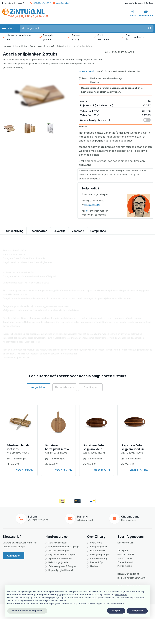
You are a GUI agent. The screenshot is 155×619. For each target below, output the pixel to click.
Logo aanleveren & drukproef (62, 554)
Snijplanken (61, 46)
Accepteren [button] (137, 610)
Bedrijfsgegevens (98, 546)
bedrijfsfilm (138, 37)
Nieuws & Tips (97, 562)
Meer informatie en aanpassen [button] (27, 610)
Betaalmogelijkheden (58, 562)
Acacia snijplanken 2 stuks (80, 46)
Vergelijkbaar (39, 387)
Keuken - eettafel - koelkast (42, 46)
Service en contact (57, 542)
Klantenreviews (97, 550)
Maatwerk (95, 566)
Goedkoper (90, 387)
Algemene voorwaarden (60, 558)
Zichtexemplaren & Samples (62, 566)
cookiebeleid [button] (121, 594)
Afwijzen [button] (116, 610)
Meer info (94, 82)
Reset (85, 78)
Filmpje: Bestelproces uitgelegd (63, 546)
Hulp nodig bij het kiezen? (60, 570)
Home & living (21, 46)
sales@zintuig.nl (61, 3)
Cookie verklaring (98, 558)
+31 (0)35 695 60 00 (40, 3)
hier (87, 211)
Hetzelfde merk (64, 387)
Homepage (7, 46)
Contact (149, 3)
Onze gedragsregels (99, 554)
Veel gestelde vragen (134, 3)
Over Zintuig (96, 542)
